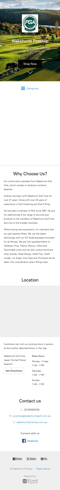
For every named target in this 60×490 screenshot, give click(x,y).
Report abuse (43, 468)
